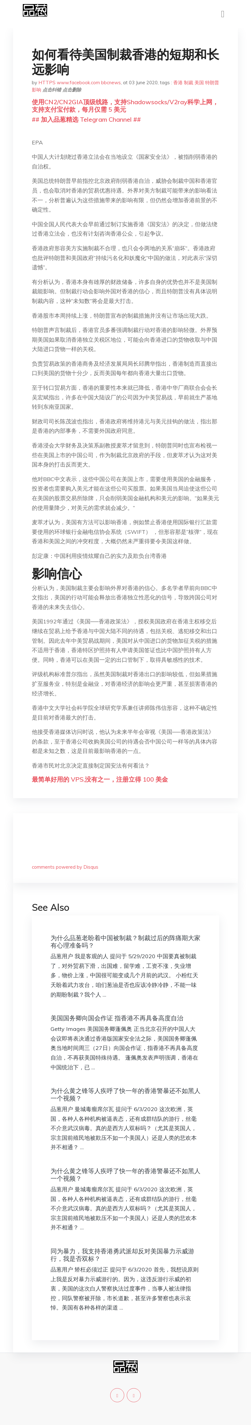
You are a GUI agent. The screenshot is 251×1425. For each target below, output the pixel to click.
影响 (36, 90)
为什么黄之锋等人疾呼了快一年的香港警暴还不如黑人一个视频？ (125, 1094)
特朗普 (212, 82)
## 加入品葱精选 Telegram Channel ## (86, 119)
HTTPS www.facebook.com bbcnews (79, 82)
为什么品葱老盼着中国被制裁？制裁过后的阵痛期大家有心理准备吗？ (125, 941)
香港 (178, 82)
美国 (199, 82)
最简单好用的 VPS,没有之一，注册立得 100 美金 (100, 779)
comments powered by (65, 867)
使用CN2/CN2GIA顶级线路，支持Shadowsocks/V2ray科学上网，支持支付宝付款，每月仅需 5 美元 (125, 105)
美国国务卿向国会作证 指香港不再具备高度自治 (117, 1018)
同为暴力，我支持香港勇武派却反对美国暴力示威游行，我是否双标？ (122, 1254)
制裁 (188, 82)
